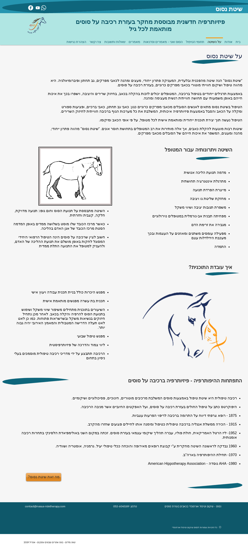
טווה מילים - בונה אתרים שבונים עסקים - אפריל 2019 (49, 542)
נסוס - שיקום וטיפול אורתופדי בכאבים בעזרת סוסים (193, 506)
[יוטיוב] (37, 7)
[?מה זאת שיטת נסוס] (43, 477)
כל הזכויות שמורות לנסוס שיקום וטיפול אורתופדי (194, 527)
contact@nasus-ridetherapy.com (45, 506)
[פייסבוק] (30, 7)
